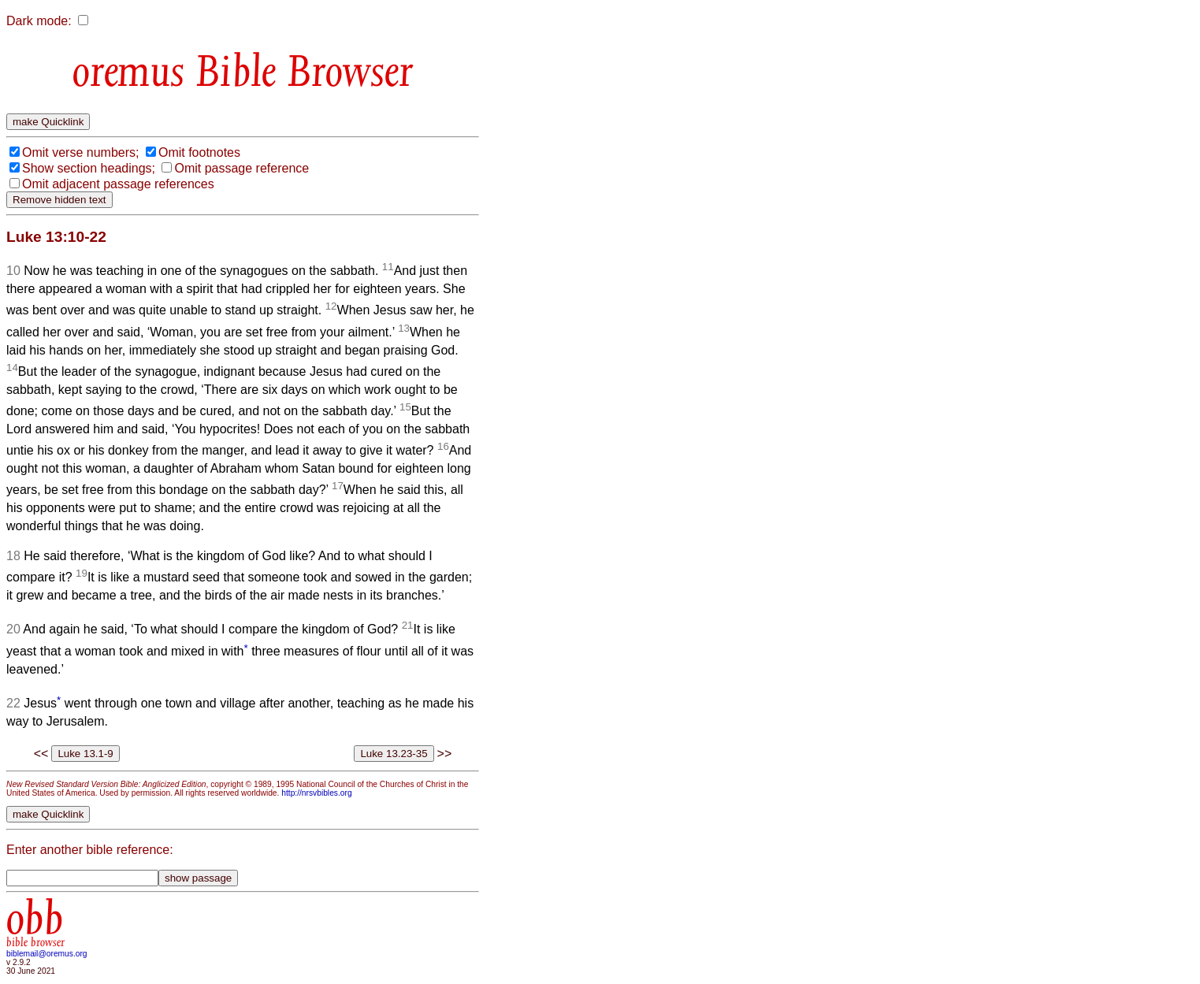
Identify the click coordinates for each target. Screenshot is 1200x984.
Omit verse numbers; (80, 152)
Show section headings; (88, 168)
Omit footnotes (199, 152)
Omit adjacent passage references (118, 184)
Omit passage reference (241, 168)
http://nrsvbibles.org (316, 793)
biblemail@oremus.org (46, 953)
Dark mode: (39, 21)
